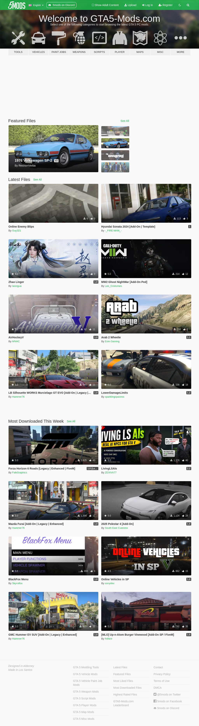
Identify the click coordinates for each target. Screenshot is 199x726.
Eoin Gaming (112, 341)
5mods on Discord (166, 708)
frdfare (108, 638)
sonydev (109, 583)
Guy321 (16, 230)
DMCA (157, 687)
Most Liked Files (123, 680)
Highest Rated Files (125, 694)
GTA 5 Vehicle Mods (85, 674)
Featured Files (122, 674)
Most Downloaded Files (127, 687)
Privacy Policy (162, 674)
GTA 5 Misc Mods (83, 718)
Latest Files (120, 667)
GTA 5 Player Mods (84, 705)
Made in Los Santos (20, 669)
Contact (158, 667)
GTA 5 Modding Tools (86, 667)
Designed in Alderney (21, 666)
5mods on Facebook (168, 701)
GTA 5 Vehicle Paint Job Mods (87, 682)
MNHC (16, 341)
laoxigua (16, 285)
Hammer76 (18, 396)
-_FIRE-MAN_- (113, 230)
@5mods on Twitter (167, 694)
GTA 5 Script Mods (84, 698)
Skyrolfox (17, 583)
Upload (130, 5)
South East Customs (116, 527)
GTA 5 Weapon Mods (86, 691)
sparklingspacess (114, 396)
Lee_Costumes (113, 285)
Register (166, 5)
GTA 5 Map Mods (83, 712)
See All (125, 120)
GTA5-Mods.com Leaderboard (123, 703)
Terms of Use (161, 680)
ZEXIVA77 (111, 472)
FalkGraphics (19, 472)
